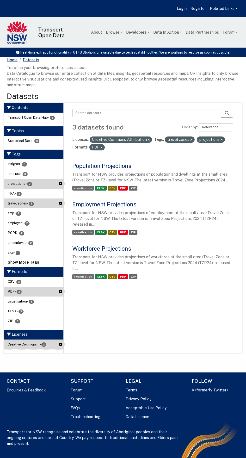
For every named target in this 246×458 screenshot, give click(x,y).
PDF (123, 188)
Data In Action (166, 32)
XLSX (101, 188)
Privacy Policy (139, 399)
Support (78, 399)
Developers (136, 32)
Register (198, 8)
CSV (112, 188)
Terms (131, 390)
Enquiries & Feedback (26, 390)
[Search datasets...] (146, 113)
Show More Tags (23, 262)
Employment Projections (104, 204)
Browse (112, 32)
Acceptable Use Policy (146, 408)
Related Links (222, 8)
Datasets (31, 60)
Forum (228, 32)
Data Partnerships (202, 32)
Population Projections (101, 165)
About (96, 32)
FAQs (75, 408)
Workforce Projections (101, 248)
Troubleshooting (85, 417)
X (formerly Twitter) (210, 390)
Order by (189, 127)
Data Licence (137, 417)
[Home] (12, 60)
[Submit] (227, 113)
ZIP (133, 188)
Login (182, 8)
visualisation (83, 188)
